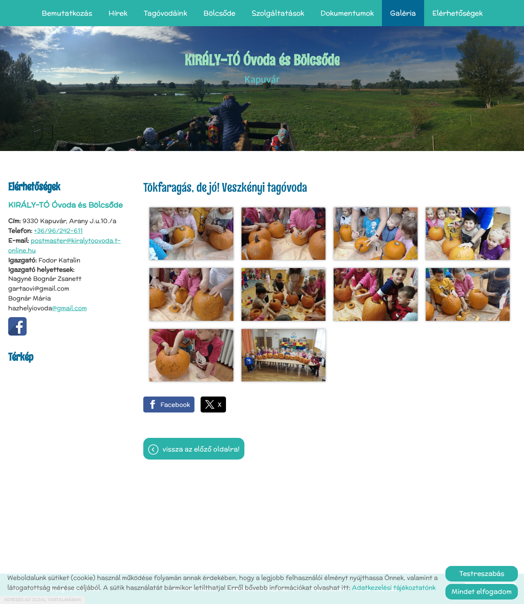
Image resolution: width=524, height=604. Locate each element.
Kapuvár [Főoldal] (262, 68)
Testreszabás (481, 573)
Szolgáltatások (278, 13)
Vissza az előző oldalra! (201, 449)
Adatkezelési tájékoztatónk (394, 587)
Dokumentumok (347, 13)
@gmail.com (69, 308)
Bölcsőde (219, 13)
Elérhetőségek (457, 13)
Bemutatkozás (67, 13)
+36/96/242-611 (58, 230)
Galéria (403, 13)
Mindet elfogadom (482, 591)
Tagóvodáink (165, 13)
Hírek (117, 13)
